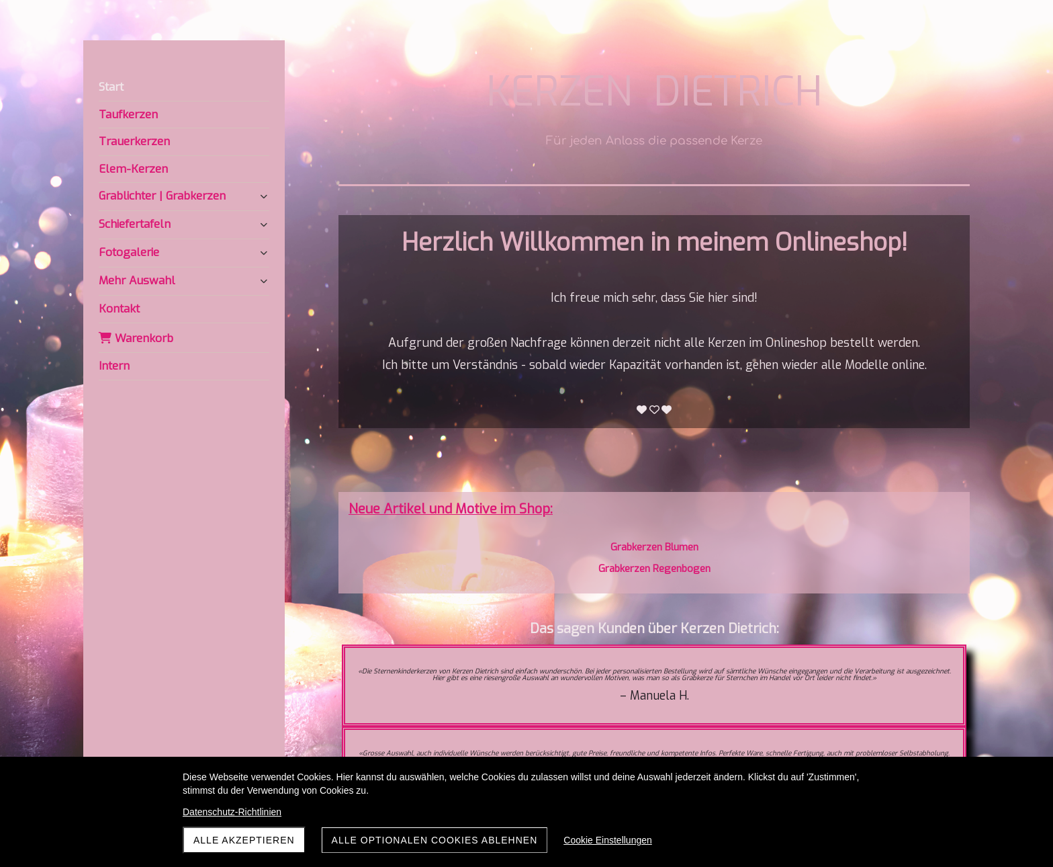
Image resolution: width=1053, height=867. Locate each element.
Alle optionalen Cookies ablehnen (435, 840)
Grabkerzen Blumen (654, 547)
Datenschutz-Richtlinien (232, 812)
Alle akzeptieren (244, 840)
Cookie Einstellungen (607, 840)
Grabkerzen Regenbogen (654, 568)
